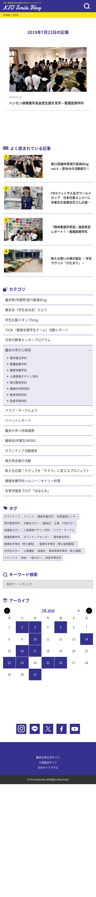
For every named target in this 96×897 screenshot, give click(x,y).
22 (9, 662)
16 (22, 651)
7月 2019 (48, 610)
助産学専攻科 (18, 401)
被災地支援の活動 (18, 460)
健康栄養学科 (18, 370)
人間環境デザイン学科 (24, 376)
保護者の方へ (12, 530)
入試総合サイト (48, 762)
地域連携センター (67, 516)
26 (60, 662)
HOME (6, 15)
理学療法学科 (18, 358)
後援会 (41, 551)
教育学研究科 (18, 394)
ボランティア (12, 516)
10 (35, 639)
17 (35, 651)
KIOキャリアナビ (48, 767)
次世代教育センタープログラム (28, 340)
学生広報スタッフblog (21, 320)
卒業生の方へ (31, 523)
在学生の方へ (12, 551)
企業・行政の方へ (64, 523)
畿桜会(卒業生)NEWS (20, 440)
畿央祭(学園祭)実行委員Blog (26, 300)
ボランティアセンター (37, 537)
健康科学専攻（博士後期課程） (57, 544)
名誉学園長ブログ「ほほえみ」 (28, 490)
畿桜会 (47, 523)
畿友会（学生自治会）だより (26, 309)
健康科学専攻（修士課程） (20, 544)
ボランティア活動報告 (21, 450)
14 (86, 639)
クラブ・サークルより (21, 410)
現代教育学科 (18, 382)
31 (35, 674)
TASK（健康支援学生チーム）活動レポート (36, 330)
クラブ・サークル (63, 530)
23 (22, 662)
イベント (29, 516)
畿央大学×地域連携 (19, 430)
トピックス (10, 557)
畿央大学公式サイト (48, 757)
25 (48, 662)
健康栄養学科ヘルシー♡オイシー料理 (32, 480)
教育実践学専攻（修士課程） (66, 551)
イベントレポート (18, 420)
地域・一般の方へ (31, 557)
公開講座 (29, 551)
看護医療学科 (18, 364)
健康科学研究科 (20, 388)
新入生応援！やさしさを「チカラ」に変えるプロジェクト (47, 470)
